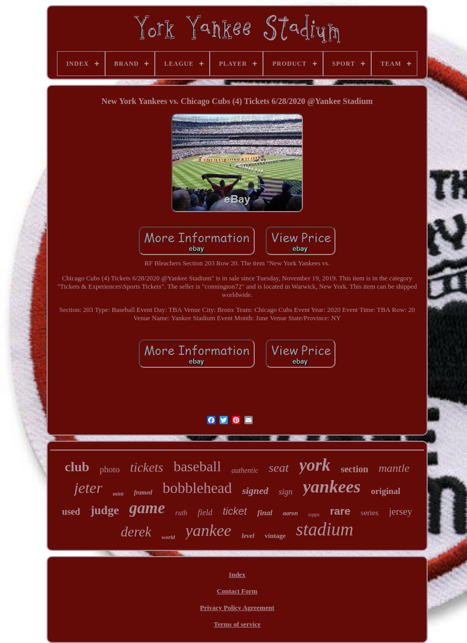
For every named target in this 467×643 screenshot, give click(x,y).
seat (279, 467)
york (315, 465)
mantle (394, 467)
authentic (244, 470)
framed (143, 492)
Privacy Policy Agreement (237, 607)
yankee (208, 530)
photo (110, 469)
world (168, 537)
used (71, 511)
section (354, 469)
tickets (146, 467)
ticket (235, 511)
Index (237, 574)
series (369, 513)
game (147, 508)
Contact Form (237, 591)
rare (340, 511)
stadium (325, 529)
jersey (400, 511)
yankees (331, 486)
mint (118, 493)
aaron (290, 513)
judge (105, 510)
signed (255, 490)
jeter (88, 487)
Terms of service (237, 624)
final (264, 513)
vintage (275, 536)
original (385, 491)
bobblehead (197, 488)
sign (286, 491)
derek (136, 532)
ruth (181, 513)
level (248, 536)
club (77, 466)
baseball (197, 466)
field (205, 512)
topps (313, 514)
